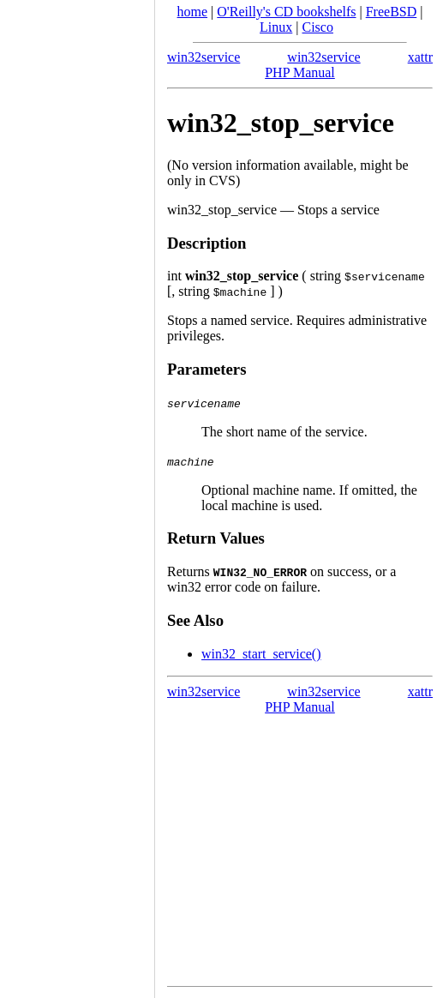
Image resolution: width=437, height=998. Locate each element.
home (192, 11)
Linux (276, 27)
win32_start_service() (261, 653)
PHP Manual (300, 72)
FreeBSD (391, 11)
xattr (420, 57)
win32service (203, 57)
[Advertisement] (77, 493)
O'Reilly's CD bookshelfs (286, 11)
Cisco (317, 27)
